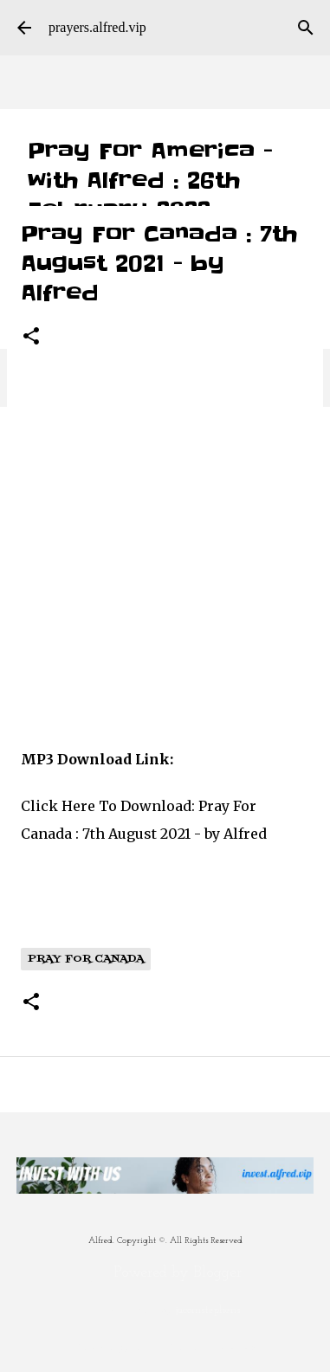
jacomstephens (208, 1310)
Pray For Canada (86, 959)
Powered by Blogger (165, 1273)
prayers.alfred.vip (97, 27)
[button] (31, 337)
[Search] (305, 27)
